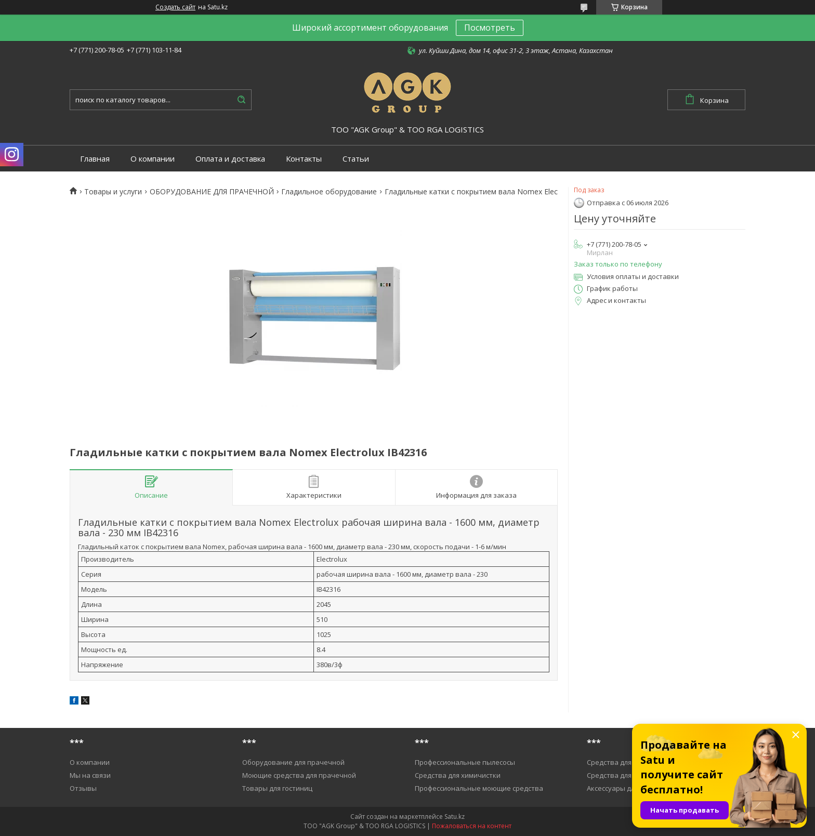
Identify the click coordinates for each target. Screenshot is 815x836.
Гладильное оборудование (329, 191)
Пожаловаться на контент (471, 825)
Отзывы (83, 788)
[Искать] (241, 99)
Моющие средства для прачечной (299, 775)
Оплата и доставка (230, 159)
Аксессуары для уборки (625, 788)
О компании (152, 159)
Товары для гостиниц (277, 788)
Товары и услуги (113, 191)
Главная (95, 159)
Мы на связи (90, 775)
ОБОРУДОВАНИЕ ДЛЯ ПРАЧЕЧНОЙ (212, 191)
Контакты (304, 159)
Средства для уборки (622, 762)
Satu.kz (454, 816)
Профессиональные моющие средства (479, 788)
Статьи (356, 159)
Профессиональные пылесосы (465, 762)
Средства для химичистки (458, 775)
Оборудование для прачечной (293, 762)
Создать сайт (175, 7)
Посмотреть (489, 27)
